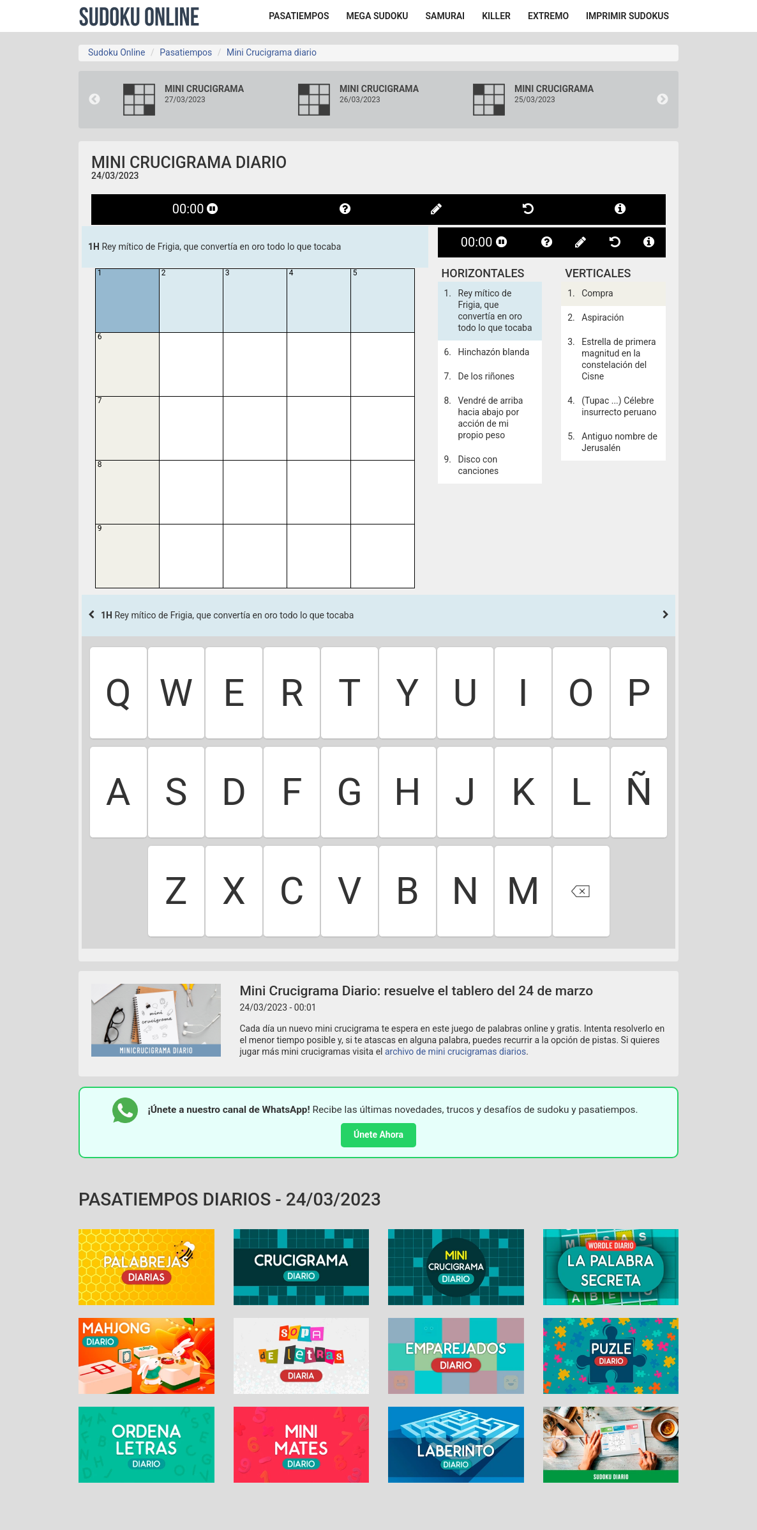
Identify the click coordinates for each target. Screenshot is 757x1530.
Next (662, 99)
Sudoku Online (139, 16)
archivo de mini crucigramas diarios (455, 1051)
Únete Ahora (378, 1134)
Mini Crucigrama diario (272, 52)
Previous (94, 99)
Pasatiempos (186, 52)
